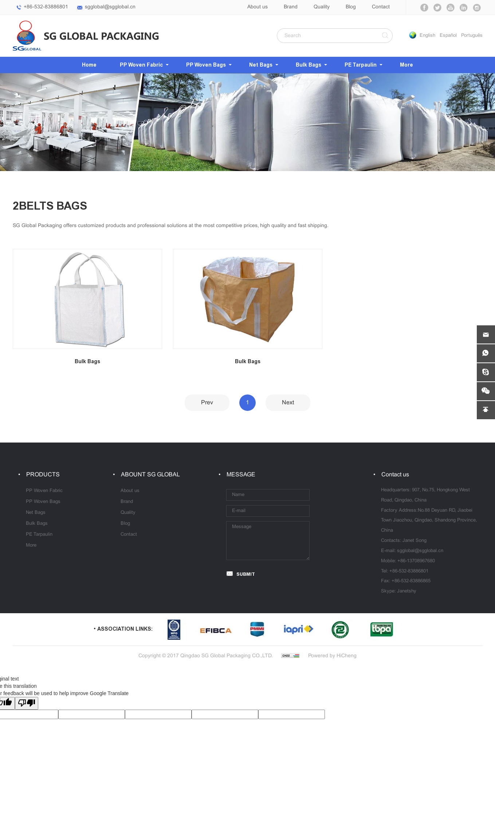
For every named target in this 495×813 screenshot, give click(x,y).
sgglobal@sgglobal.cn (110, 7)
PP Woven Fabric (141, 65)
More (406, 65)
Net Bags (260, 65)
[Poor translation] (26, 703)
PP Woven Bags (206, 65)
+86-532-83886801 (46, 7)
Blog (351, 7)
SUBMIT (245, 574)
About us (257, 7)
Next (288, 402)
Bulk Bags (308, 65)
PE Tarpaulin (361, 65)
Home (89, 65)
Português (472, 35)
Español (448, 35)
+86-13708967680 (416, 561)
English (427, 35)
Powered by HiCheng (332, 656)
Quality (322, 7)
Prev (207, 402)
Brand (291, 7)
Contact (381, 7)
